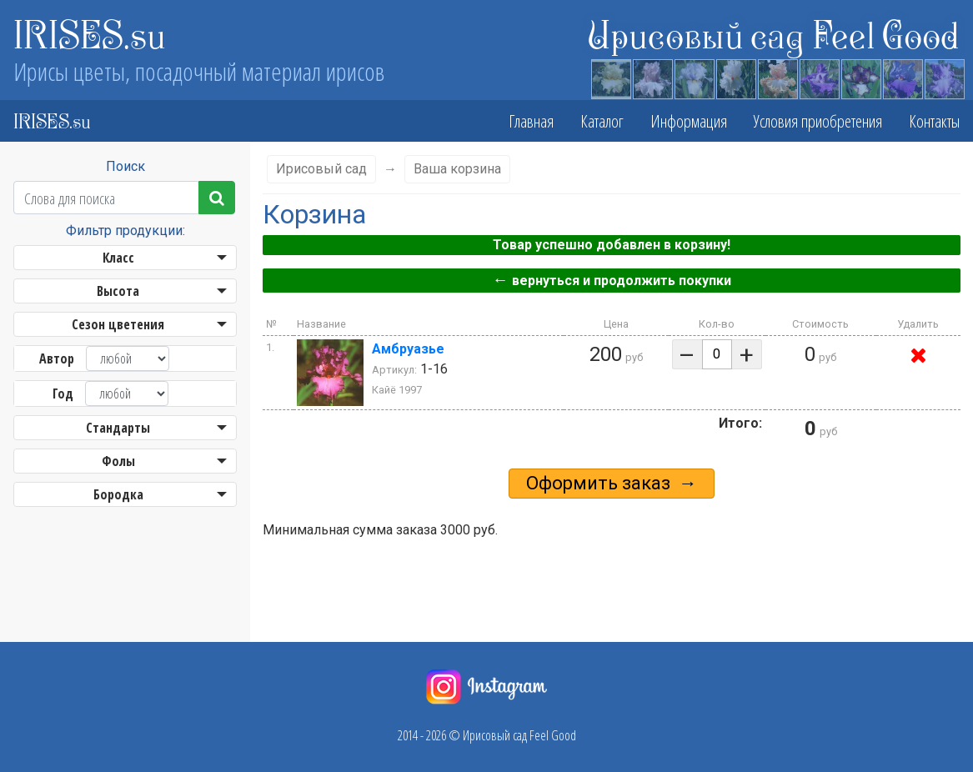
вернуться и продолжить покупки (611, 279)
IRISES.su (89, 33)
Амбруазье (408, 349)
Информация (688, 121)
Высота (118, 291)
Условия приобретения (818, 121)
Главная (531, 121)
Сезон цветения (118, 324)
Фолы (118, 461)
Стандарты (118, 428)
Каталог (602, 121)
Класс (118, 257)
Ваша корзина (457, 169)
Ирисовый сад (321, 169)
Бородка (118, 494)
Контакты (934, 121)
